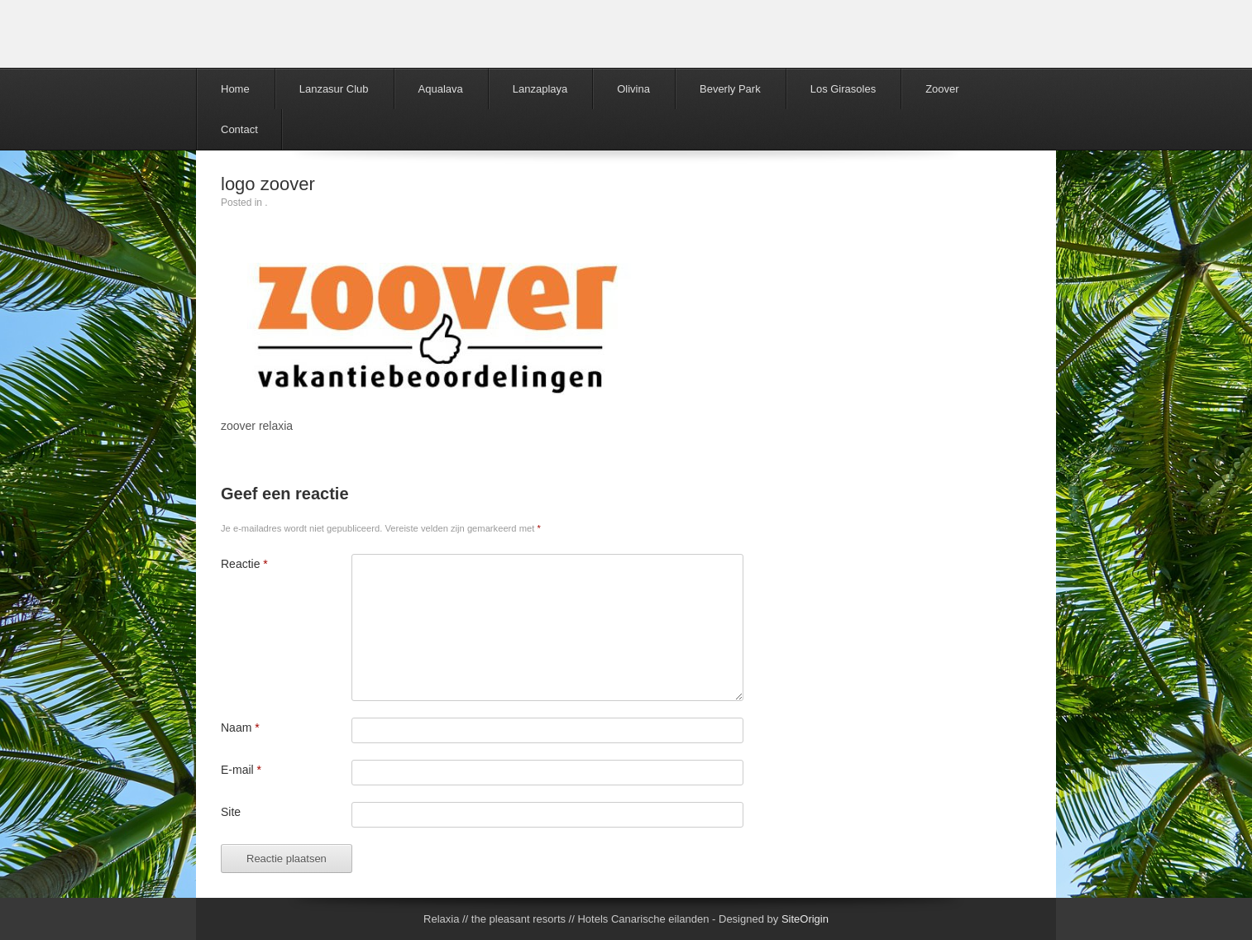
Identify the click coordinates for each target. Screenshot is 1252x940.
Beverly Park (730, 89)
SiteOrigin (805, 919)
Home (235, 89)
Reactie (244, 563)
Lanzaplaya (540, 89)
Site (231, 811)
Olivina (633, 89)
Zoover (941, 89)
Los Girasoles (843, 89)
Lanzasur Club (334, 89)
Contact (239, 129)
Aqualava (440, 89)
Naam (240, 727)
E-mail (241, 769)
